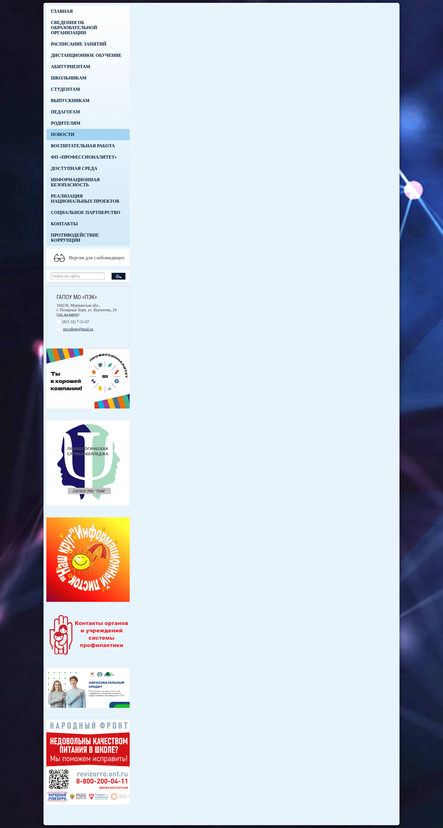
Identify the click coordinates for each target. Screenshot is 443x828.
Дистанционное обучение (86, 55)
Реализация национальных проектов (85, 199)
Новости (62, 134)
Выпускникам (70, 100)
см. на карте (68, 314)
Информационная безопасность (75, 182)
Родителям (66, 123)
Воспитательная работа (83, 145)
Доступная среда (74, 168)
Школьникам (68, 77)
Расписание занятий (78, 44)
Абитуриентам (70, 66)
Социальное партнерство (85, 212)
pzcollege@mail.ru (78, 329)
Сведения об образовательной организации (74, 27)
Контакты (64, 223)
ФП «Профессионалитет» (84, 157)
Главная (62, 11)
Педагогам (65, 111)
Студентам (65, 89)
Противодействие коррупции (75, 238)
